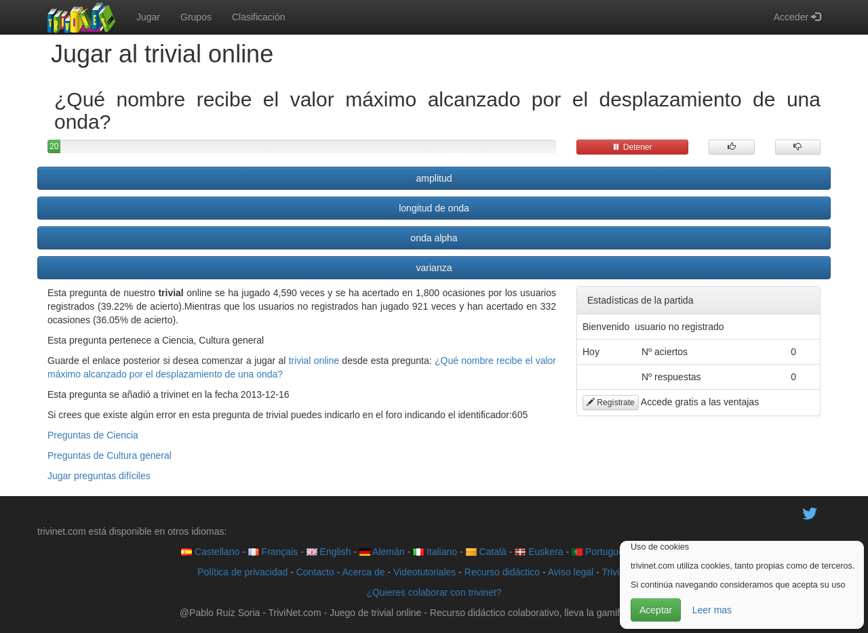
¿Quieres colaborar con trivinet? (433, 592)
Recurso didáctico (502, 572)
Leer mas (712, 610)
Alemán (382, 551)
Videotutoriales (424, 572)
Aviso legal (570, 572)
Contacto (315, 572)
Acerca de (363, 572)
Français (273, 551)
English (329, 551)
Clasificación (258, 17)
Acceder (797, 17)
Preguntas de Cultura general (109, 455)
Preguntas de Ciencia (92, 435)
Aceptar (655, 610)
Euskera (539, 551)
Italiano (435, 551)
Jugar (148, 17)
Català (486, 551)
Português (600, 551)
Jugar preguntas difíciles (99, 475)
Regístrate (611, 402)
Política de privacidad (242, 572)
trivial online (314, 360)
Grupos (196, 17)
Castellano (210, 551)
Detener (632, 147)
